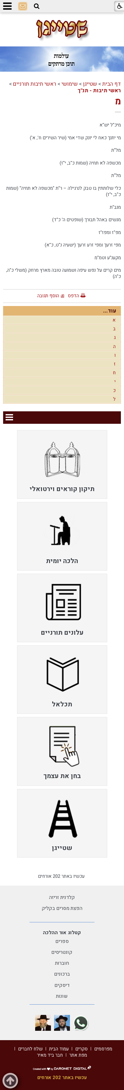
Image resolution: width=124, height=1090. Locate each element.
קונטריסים (61, 952)
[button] (36, 6)
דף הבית (111, 84)
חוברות (62, 963)
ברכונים (62, 974)
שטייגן (90, 84)
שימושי (70, 84)
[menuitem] (62, 464)
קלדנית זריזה (62, 897)
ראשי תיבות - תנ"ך (99, 90)
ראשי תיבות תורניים (34, 84)
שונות (62, 996)
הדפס (73, 295)
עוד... (109, 311)
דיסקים (62, 985)
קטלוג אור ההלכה (62, 932)
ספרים (62, 941)
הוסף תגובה (48, 295)
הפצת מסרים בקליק (62, 908)
